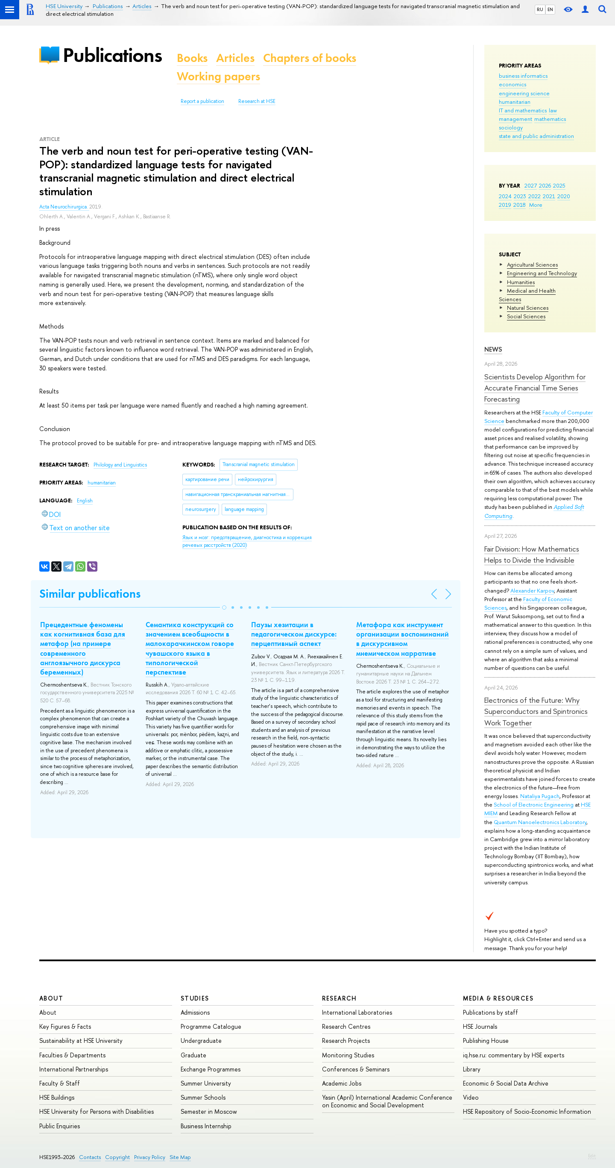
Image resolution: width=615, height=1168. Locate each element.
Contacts (90, 1157)
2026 (545, 185)
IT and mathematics (523, 110)
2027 (530, 185)
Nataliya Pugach (539, 796)
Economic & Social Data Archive (505, 1083)
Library (471, 1069)
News (493, 349)
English (85, 500)
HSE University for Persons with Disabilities (96, 1111)
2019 (505, 204)
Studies (195, 998)
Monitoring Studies (348, 1055)
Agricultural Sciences (532, 264)
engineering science (524, 93)
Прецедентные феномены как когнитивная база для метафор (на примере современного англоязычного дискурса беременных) (82, 648)
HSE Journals (480, 1026)
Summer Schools (203, 1097)
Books (192, 57)
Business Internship (206, 1126)
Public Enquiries (59, 1126)
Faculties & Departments (72, 1055)
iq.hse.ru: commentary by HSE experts (513, 1055)
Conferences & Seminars (356, 1069)
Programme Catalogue (211, 1026)
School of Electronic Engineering (534, 804)
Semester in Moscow (209, 1111)
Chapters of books (309, 57)
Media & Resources (498, 998)
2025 (559, 185)
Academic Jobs (341, 1083)
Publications (112, 55)
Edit (592, 1156)
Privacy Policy (149, 1157)
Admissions (195, 1012)
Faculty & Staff (59, 1083)
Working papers (218, 76)
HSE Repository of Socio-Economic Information (527, 1111)
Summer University (206, 1083)
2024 (505, 196)
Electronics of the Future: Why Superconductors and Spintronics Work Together (536, 711)
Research (339, 998)
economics (512, 84)
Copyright (117, 1157)
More (535, 204)
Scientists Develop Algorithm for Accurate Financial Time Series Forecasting (535, 388)
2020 (563, 196)
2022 (534, 196)
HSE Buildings (56, 1097)
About (51, 998)
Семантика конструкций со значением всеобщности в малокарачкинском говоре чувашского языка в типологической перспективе (190, 648)
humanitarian (514, 102)
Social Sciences (526, 316)
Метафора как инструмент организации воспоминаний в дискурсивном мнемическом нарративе (402, 638)
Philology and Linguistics (120, 464)
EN (550, 9)
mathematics (550, 119)
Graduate (193, 1055)
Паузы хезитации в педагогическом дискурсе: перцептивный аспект (294, 634)
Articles (235, 57)
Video (471, 1097)
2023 (520, 196)
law (553, 110)
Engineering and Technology (542, 273)
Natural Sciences (527, 307)
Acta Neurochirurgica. (64, 206)
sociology (511, 127)
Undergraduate (201, 1040)
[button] (224, 607)
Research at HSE (256, 101)
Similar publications (90, 593)
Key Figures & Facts (65, 1026)
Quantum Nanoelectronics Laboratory (540, 822)
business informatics (523, 75)
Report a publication (202, 101)
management (515, 119)
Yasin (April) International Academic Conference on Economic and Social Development (387, 1101)
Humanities (521, 282)
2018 (519, 204)
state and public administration (536, 136)
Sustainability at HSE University (81, 1040)
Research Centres (346, 1026)
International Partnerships (73, 1069)
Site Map (180, 1157)
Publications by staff (490, 1012)
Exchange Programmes (210, 1069)
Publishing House (486, 1040)
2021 (549, 196)
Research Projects (346, 1040)
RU (540, 9)
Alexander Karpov (532, 590)
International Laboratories (357, 1012)
